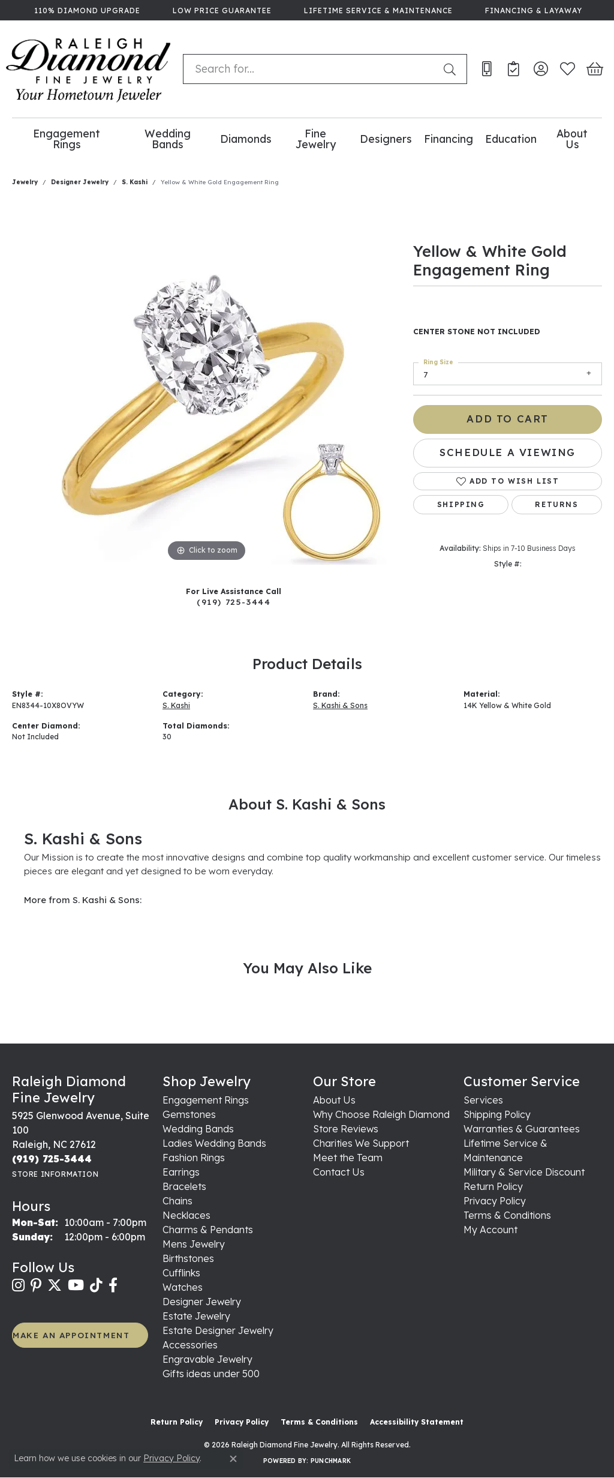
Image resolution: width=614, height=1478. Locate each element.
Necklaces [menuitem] (186, 1215)
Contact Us (339, 1172)
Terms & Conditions (507, 1215)
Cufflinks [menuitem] (181, 1273)
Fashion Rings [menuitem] (193, 1158)
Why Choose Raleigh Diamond (381, 1114)
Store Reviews (345, 1129)
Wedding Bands (168, 139)
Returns (556, 504)
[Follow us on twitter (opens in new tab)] (54, 1285)
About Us (572, 139)
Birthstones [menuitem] (188, 1258)
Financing (448, 138)
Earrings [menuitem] (181, 1172)
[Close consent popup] (233, 1458)
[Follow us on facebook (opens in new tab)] (113, 1285)
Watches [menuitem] (182, 1287)
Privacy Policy (494, 1201)
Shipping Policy (497, 1114)
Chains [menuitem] (177, 1201)
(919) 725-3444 (233, 601)
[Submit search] (452, 69)
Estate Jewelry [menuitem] (196, 1316)
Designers (386, 138)
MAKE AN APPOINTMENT (71, 1335)
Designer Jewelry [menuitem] (201, 1302)
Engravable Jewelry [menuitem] (207, 1359)
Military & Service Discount (524, 1172)
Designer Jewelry (80, 182)
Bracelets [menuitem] (184, 1186)
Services (483, 1100)
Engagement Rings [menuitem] (205, 1100)
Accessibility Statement (416, 1421)
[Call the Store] (52, 1159)
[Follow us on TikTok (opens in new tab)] (96, 1285)
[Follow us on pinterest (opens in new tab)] (36, 1285)
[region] (207, 385)
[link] (86, 10)
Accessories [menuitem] (190, 1345)
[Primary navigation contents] (307, 139)
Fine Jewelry (316, 139)
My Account (490, 1230)
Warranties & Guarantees (521, 1129)
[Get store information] (55, 1174)
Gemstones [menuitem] (189, 1114)
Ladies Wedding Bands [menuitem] (214, 1143)
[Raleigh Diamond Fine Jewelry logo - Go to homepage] (88, 69)
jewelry (25, 182)
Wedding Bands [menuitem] (198, 1129)
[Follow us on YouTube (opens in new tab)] (76, 1285)
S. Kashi (135, 182)
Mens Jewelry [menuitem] (193, 1244)
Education (511, 138)
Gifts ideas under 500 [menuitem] (211, 1374)
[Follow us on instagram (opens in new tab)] (18, 1285)
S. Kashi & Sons (340, 705)
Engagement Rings (66, 139)
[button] (540, 69)
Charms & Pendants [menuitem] (207, 1230)
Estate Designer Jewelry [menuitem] (217, 1330)
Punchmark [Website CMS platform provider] (331, 1461)
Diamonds (246, 138)
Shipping (461, 504)
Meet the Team (348, 1158)
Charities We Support (361, 1143)
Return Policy (493, 1186)
